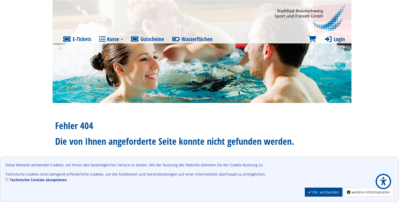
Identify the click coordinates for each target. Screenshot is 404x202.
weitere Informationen (368, 192)
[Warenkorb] (312, 39)
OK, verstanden (323, 192)
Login (334, 39)
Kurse (111, 39)
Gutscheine (147, 39)
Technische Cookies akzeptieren (38, 179)
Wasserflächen (192, 39)
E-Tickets (77, 39)
